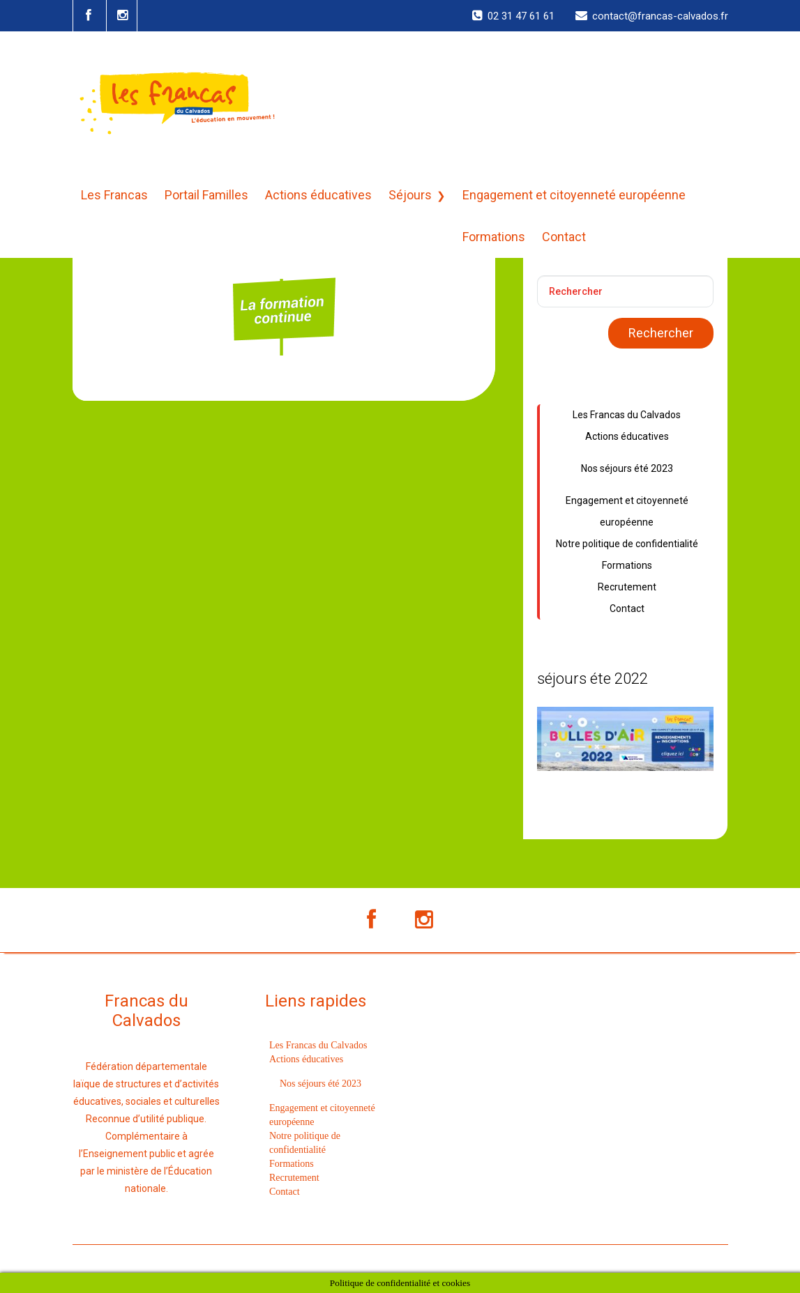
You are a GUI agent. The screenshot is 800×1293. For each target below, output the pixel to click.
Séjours (410, 195)
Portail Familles (206, 195)
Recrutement (627, 586)
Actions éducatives (318, 195)
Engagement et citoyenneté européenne (574, 195)
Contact (564, 236)
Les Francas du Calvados (627, 414)
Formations (493, 236)
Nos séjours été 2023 (627, 468)
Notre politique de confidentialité (627, 543)
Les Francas (114, 195)
